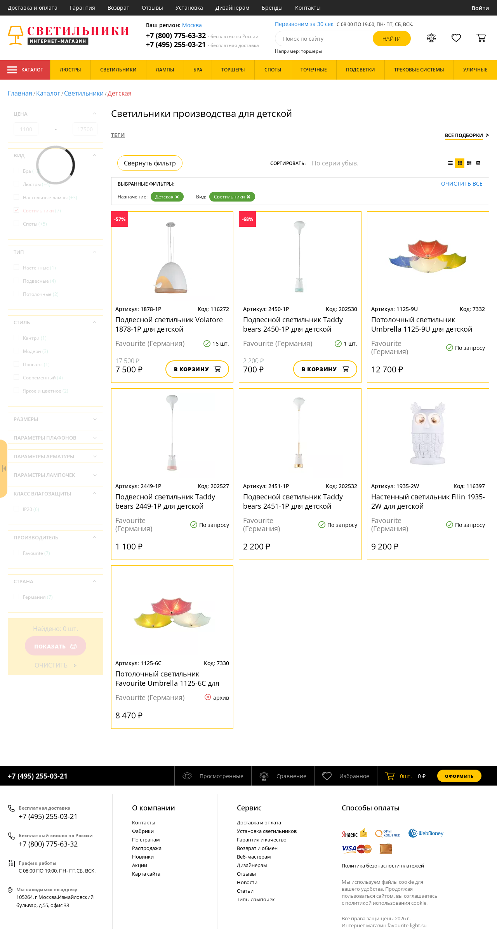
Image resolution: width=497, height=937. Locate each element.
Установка (189, 7)
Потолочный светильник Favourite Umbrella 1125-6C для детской (167, 678)
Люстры (36, 184)
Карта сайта (146, 873)
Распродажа (147, 848)
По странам (146, 839)
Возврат (118, 7)
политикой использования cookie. (386, 902)
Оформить (459, 776)
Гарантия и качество (262, 839)
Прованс (36, 364)
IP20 (31, 509)
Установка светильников (267, 830)
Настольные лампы (50, 197)
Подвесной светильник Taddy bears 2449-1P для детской (165, 501)
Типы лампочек (256, 899)
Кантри (35, 338)
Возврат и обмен (257, 848)
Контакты (308, 7)
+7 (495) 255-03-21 (202, 44)
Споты (35, 224)
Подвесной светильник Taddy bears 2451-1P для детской (293, 501)
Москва (192, 25)
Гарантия (82, 7)
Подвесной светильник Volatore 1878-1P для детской (169, 324)
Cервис (249, 807)
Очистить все (462, 184)
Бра (32, 171)
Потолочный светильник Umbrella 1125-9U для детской (421, 324)
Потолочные (41, 294)
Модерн (35, 351)
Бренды (272, 7)
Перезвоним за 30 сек (304, 24)
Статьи (245, 890)
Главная (20, 93)
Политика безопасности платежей (383, 865)
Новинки (143, 856)
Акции (139, 865)
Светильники (84, 93)
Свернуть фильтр (150, 163)
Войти (480, 8)
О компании (153, 807)
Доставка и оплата (32, 7)
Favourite (36, 553)
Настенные (39, 267)
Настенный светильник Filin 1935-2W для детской (428, 501)
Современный (43, 377)
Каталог (25, 70)
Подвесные (39, 281)
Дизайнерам (232, 7)
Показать (55, 646)
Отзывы (152, 7)
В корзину (197, 369)
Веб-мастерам (254, 856)
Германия (38, 597)
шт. (398, 776)
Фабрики (143, 830)
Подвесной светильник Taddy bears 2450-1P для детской (293, 324)
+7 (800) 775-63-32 (202, 35)
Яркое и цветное (45, 391)
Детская (167, 196)
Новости (247, 882)
